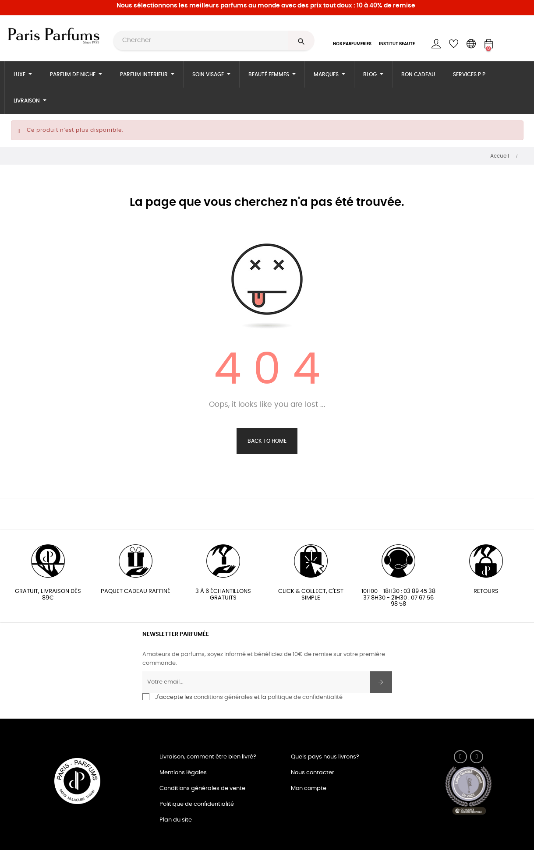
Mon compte (308, 788)
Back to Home (267, 441)
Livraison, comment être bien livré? (207, 757)
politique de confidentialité (305, 697)
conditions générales (223, 697)
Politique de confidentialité (196, 804)
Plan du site (175, 820)
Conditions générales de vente (202, 788)
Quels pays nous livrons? (325, 757)
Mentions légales (183, 773)
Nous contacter (312, 773)
